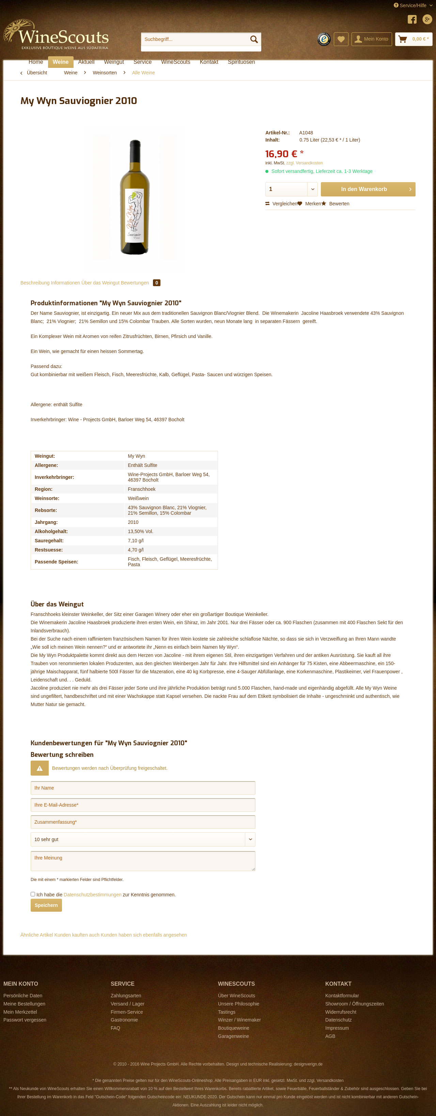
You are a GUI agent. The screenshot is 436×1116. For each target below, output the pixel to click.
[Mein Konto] (372, 39)
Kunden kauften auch (76, 935)
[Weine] (61, 62)
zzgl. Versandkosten (304, 163)
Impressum (337, 1028)
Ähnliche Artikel (36, 935)
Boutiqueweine (233, 1028)
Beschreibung (35, 282)
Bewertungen (140, 282)
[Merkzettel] (341, 39)
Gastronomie (124, 1020)
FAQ (115, 1028)
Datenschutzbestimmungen (93, 894)
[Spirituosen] (241, 62)
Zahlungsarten (126, 995)
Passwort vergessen (24, 1020)
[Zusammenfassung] (143, 822)
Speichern (46, 905)
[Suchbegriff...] (201, 39)
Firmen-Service (127, 1012)
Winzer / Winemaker (239, 1020)
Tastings (226, 1012)
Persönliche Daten (22, 995)
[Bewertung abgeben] (143, 839)
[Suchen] (254, 39)
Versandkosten (329, 1080)
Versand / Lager (127, 1004)
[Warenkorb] (414, 39)
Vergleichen (281, 203)
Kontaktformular (342, 995)
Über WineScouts (236, 995)
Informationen (65, 282)
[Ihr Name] (143, 788)
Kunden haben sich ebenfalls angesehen (144, 935)
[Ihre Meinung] (143, 861)
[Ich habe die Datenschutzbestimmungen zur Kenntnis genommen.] (33, 894)
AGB (330, 1036)
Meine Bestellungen (24, 1004)
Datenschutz (338, 1020)
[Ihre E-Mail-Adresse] (143, 805)
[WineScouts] (175, 62)
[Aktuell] (86, 62)
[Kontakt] (209, 62)
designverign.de (308, 1064)
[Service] (142, 62)
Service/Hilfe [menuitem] (411, 5)
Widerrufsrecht (340, 1012)
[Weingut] (114, 62)
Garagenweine (233, 1036)
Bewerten (335, 203)
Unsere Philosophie (238, 1004)
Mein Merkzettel (20, 1012)
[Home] (36, 62)
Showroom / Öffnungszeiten (354, 1004)
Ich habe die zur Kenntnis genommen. (106, 894)
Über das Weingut (100, 282)
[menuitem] (201, 42)
